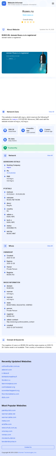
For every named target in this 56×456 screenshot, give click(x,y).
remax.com (6, 434)
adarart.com (7, 370)
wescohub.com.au (9, 428)
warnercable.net (8, 414)
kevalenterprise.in (9, 441)
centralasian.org (8, 387)
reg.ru (9, 167)
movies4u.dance (8, 438)
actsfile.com (6, 424)
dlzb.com (5, 397)
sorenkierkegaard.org (10, 390)
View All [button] (51, 112)
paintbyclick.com (8, 410)
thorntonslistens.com (10, 394)
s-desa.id (5, 373)
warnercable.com (9, 417)
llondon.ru (6, 380)
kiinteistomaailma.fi (9, 377)
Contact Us (28, 447)
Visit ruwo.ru (28, 15)
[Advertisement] (28, 45)
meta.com (6, 421)
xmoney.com (7, 431)
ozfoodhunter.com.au (10, 366)
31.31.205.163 (11, 173)
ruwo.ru (15, 119)
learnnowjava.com (9, 383)
